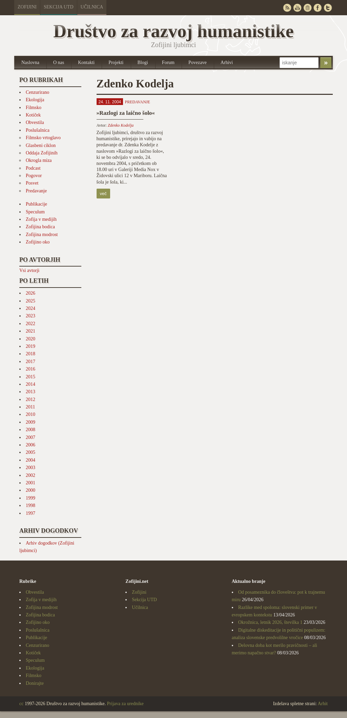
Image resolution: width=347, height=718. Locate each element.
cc (21, 703)
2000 (30, 490)
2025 (30, 300)
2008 (30, 429)
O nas (58, 62)
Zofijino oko (37, 242)
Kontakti (86, 62)
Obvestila (35, 122)
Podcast (33, 168)
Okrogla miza (39, 160)
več (103, 193)
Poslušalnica (37, 130)
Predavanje (36, 190)
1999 (30, 498)
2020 (30, 338)
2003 (30, 467)
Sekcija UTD (59, 6)
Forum (168, 62)
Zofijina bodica (40, 226)
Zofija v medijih (41, 219)
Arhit (323, 703)
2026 (30, 293)
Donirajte (35, 683)
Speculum (35, 211)
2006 (30, 444)
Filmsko (33, 107)
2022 (30, 323)
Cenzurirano (37, 92)
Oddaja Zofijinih (42, 152)
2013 (30, 391)
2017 (30, 361)
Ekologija (35, 99)
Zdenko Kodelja (121, 125)
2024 (30, 308)
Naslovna (30, 62)
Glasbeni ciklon (41, 145)
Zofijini (27, 6)
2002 (30, 475)
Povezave (197, 62)
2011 (30, 406)
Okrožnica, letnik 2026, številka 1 (270, 622)
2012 (30, 399)
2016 (30, 369)
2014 (30, 384)
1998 (30, 505)
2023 (30, 315)
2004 (30, 460)
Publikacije (36, 204)
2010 (30, 414)
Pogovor (34, 175)
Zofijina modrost (42, 234)
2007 (30, 437)
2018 (30, 353)
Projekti (115, 62)
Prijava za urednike (125, 703)
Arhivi (227, 62)
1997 (30, 513)
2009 (30, 422)
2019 (30, 346)
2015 (30, 376)
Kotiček (33, 115)
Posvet (32, 183)
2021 (30, 331)
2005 (30, 452)
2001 (30, 482)
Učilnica (92, 6)
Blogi (143, 62)
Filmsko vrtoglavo (43, 137)
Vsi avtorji (29, 270)
